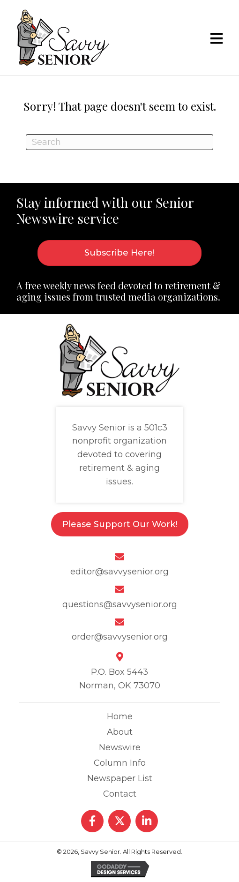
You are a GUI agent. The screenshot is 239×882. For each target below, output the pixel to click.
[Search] (119, 142)
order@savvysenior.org (120, 637)
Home (120, 716)
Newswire (120, 747)
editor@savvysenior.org (119, 571)
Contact (119, 794)
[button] (92, 821)
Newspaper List (119, 778)
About (120, 732)
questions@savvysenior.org (119, 604)
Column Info (120, 763)
